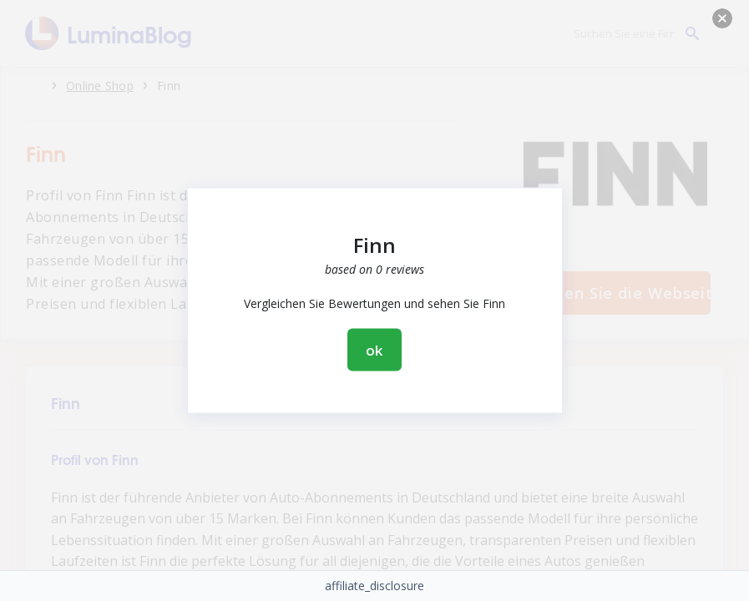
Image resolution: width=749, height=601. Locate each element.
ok (375, 350)
